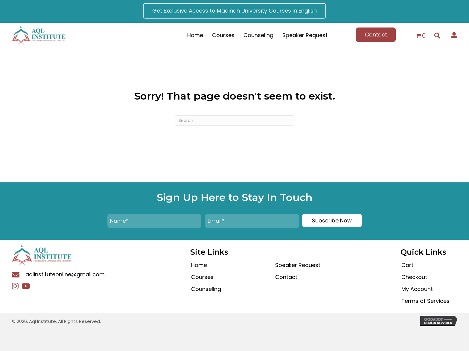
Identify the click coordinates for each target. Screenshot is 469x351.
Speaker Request (297, 265)
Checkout (414, 277)
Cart (407, 265)
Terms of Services (425, 301)
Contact (286, 277)
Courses (202, 277)
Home (199, 265)
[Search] (234, 121)
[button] (234, 11)
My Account (417, 289)
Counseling (206, 289)
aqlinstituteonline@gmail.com (65, 274)
